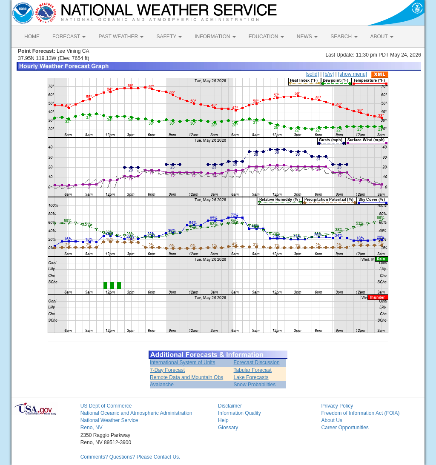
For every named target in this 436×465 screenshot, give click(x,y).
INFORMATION (215, 37)
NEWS (307, 37)
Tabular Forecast (253, 370)
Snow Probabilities (255, 385)
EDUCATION (266, 37)
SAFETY (169, 37)
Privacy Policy (337, 406)
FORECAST (69, 37)
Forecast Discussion (257, 362)
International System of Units (182, 362)
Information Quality (239, 413)
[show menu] (352, 74)
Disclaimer (230, 406)
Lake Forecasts (251, 377)
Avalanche (162, 385)
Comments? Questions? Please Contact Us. (130, 457)
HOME (32, 37)
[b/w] (328, 74)
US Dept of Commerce (106, 406)
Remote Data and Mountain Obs (186, 377)
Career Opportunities (344, 428)
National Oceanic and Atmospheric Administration (136, 413)
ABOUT (381, 37)
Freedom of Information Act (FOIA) (360, 413)
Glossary (228, 428)
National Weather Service (109, 420)
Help (223, 420)
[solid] (312, 74)
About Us (331, 420)
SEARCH (343, 37)
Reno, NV (91, 428)
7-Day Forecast (167, 370)
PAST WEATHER (120, 37)
